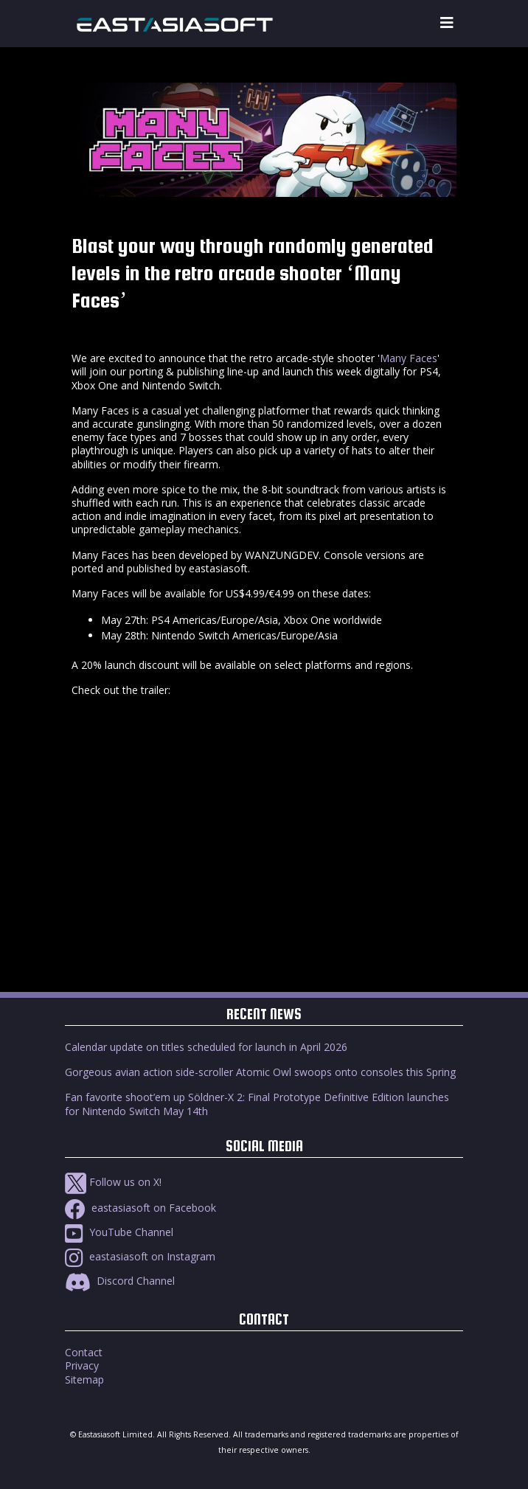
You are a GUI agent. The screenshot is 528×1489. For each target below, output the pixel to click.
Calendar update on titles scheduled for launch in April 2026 (206, 1047)
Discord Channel (120, 1281)
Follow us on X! (113, 1182)
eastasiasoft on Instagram (140, 1256)
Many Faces (408, 358)
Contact (84, 1352)
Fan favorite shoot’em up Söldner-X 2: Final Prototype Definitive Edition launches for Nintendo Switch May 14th (257, 1103)
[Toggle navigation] (447, 23)
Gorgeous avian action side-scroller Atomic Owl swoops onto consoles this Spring (260, 1072)
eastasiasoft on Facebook (140, 1208)
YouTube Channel (119, 1232)
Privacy (82, 1365)
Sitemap (84, 1379)
